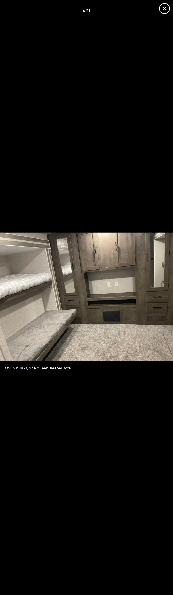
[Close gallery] (164, 8)
